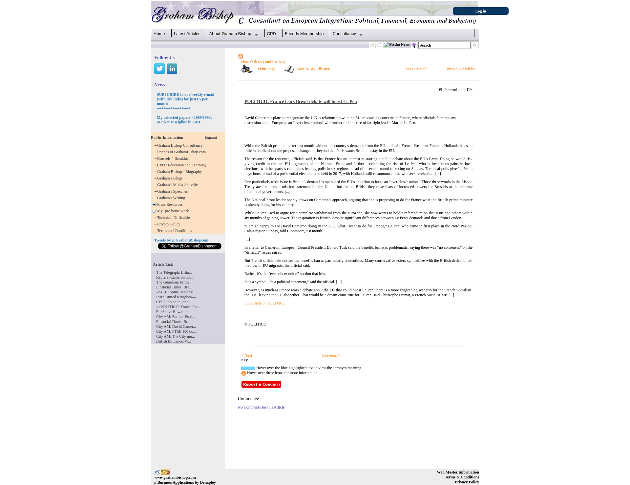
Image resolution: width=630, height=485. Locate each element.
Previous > (331, 355)
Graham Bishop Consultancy (181, 145)
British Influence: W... (173, 341)
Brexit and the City (269, 61)
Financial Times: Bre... (174, 287)
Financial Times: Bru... (174, 321)
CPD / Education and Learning (183, 165)
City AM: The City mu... (175, 336)
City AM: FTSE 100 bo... (176, 331)
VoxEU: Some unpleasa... (176, 292)
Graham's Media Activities (179, 184)
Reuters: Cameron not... (175, 277)
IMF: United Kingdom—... (177, 297)
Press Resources (171, 204)
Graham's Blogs (170, 178)
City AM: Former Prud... (175, 316)
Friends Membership (304, 33)
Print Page (266, 69)
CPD (271, 33)
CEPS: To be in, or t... (173, 302)
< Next (246, 355)
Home (159, 33)
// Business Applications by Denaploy (185, 482)
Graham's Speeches (173, 191)
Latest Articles (187, 33)
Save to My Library (313, 69)
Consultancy (344, 33)
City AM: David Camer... (176, 326)
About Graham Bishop (230, 33)
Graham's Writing (172, 198)
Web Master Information (458, 472)
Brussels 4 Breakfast (174, 158)
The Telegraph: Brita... (174, 272)
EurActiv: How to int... (174, 311)
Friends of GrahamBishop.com (182, 152)
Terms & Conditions (462, 477)
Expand (211, 137)
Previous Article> (461, 69)
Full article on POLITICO (264, 303)
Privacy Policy (169, 224)
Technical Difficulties (175, 217)
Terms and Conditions (175, 230)
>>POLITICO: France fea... (178, 307)
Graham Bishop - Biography (180, 171)
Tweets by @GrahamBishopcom (181, 240)
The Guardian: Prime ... (174, 282)
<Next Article (416, 69)
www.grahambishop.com (175, 477)
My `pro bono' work (174, 211)
